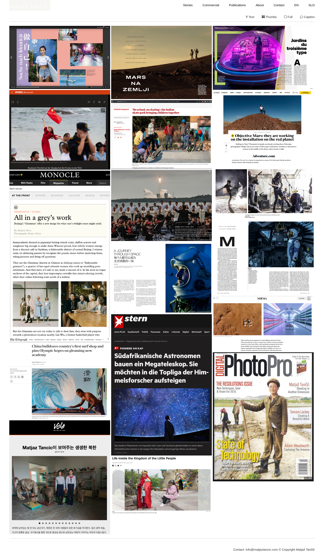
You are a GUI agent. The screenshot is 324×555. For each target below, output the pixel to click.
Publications (237, 5)
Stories (188, 5)
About (260, 5)
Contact (279, 5)
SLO (312, 5)
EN (296, 5)
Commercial (210, 5)
